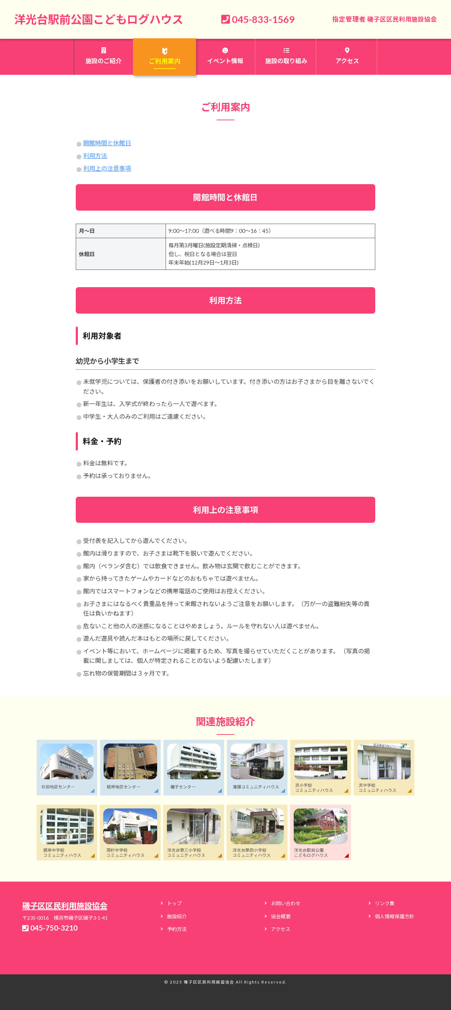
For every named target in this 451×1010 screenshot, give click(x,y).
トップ (174, 903)
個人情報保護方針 (394, 916)
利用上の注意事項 (107, 168)
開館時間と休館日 (107, 143)
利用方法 (95, 155)
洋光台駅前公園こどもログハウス (101, 19)
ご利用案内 (164, 61)
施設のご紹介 (104, 61)
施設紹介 (177, 916)
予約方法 (177, 929)
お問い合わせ (286, 903)
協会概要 (281, 916)
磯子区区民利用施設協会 (400, 19)
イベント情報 (225, 61)
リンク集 (385, 903)
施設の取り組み (286, 61)
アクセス (347, 61)
